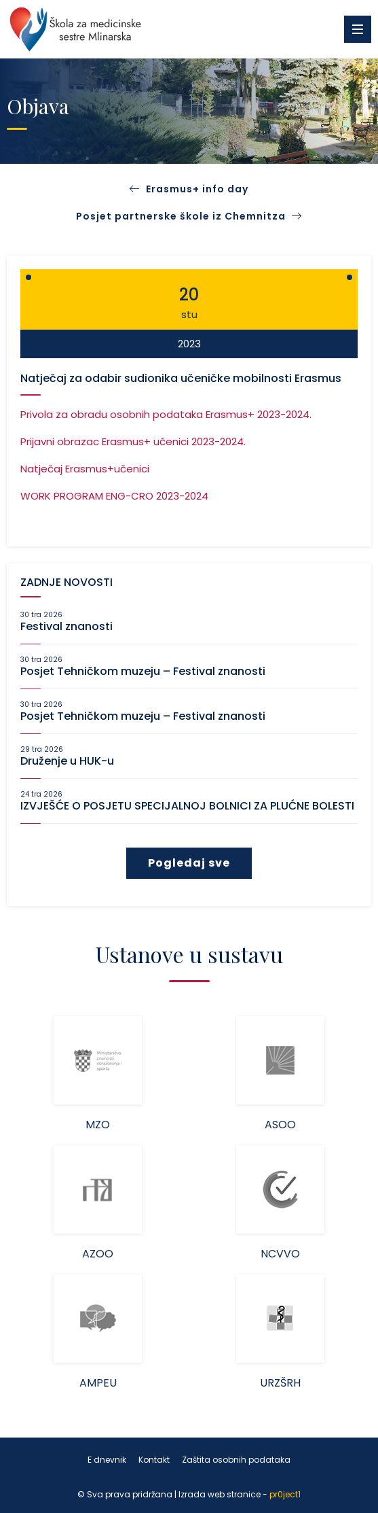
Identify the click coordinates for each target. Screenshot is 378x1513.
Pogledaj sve (189, 863)
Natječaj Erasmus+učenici (84, 469)
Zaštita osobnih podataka (236, 1459)
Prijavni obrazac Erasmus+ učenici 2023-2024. (133, 441)
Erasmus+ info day (197, 189)
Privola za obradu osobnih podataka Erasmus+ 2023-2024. (165, 414)
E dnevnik (107, 1459)
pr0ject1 (285, 1494)
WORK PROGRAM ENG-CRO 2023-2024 (114, 496)
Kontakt (154, 1459)
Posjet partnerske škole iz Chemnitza (189, 216)
